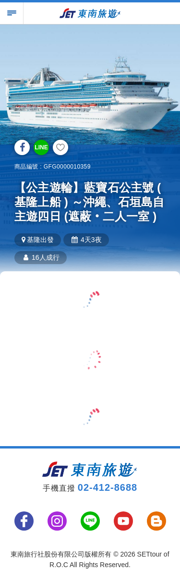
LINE (41, 147)
